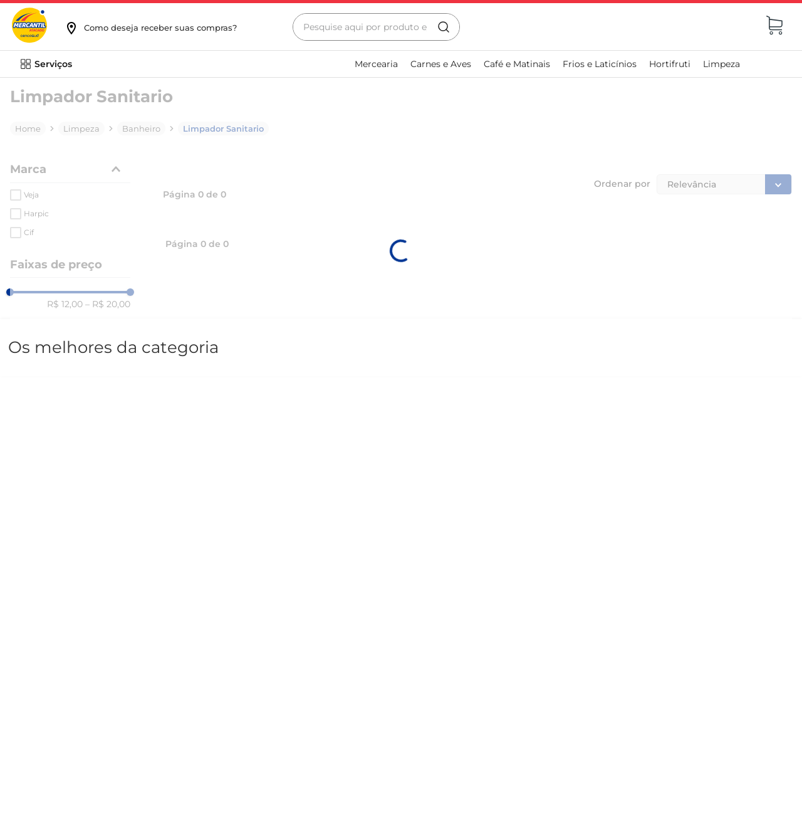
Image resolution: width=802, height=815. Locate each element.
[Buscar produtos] (443, 27)
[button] (150, 27)
